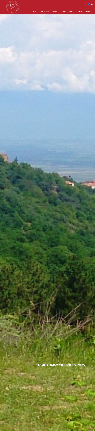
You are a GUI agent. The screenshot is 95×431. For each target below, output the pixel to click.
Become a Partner (67, 11)
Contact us (88, 11)
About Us (79, 11)
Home (35, 11)
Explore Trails (45, 11)
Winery (55, 11)
